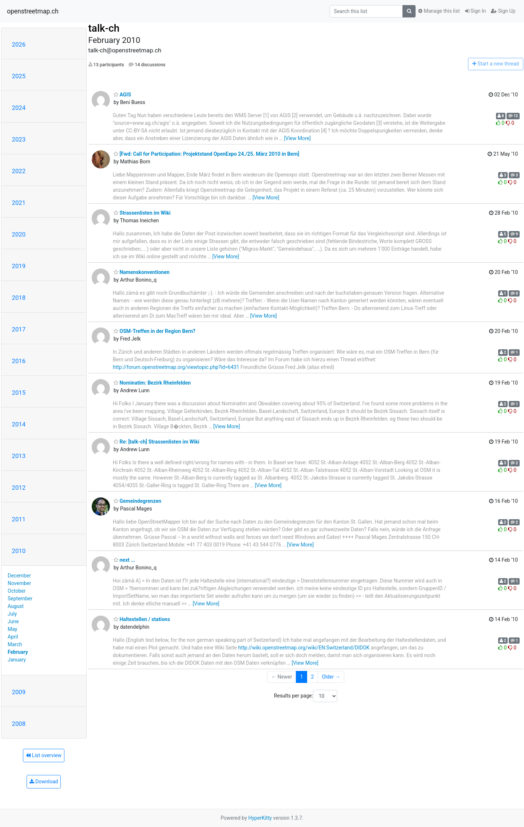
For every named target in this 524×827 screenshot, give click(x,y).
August (16, 606)
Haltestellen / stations (142, 619)
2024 (19, 107)
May (12, 629)
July (12, 614)
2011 (19, 519)
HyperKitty (260, 818)
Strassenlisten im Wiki (142, 213)
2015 (19, 392)
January (17, 660)
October (16, 591)
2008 (19, 723)
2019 (19, 266)
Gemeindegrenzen (137, 501)
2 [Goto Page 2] (312, 677)
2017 (19, 329)
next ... (124, 560)
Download (43, 781)
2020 (19, 234)
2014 (19, 424)
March (15, 644)
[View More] (297, 138)
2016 (19, 361)
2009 (19, 692)
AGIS (122, 95)
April (13, 637)
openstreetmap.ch (33, 11)
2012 (19, 487)
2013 (19, 456)
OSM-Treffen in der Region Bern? (154, 331)
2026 (19, 44)
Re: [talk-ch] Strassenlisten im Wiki (156, 442)
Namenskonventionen (142, 272)
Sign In (475, 11)
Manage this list (439, 11)
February (18, 652)
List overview (43, 755)
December (19, 575)
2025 (19, 76)
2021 (19, 202)
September (20, 598)
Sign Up (503, 11)
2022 (19, 171)
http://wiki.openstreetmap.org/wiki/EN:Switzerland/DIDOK (303, 648)
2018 (19, 297)
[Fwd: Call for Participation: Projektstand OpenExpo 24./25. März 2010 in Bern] (206, 154)
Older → (331, 677)
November (19, 583)
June (13, 621)
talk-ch (104, 28)
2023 (19, 139)
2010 (19, 550)
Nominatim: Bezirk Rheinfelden (152, 383)
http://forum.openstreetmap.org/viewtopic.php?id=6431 (176, 367)
